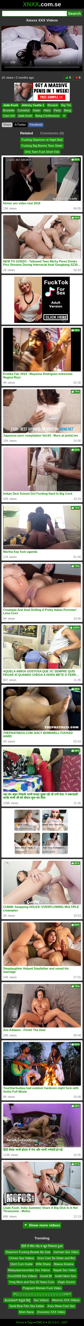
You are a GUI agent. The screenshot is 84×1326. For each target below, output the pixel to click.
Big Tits (66, 105)
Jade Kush (10, 105)
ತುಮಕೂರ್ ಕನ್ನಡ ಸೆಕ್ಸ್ (17, 1300)
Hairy (47, 110)
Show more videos (42, 1225)
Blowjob (53, 105)
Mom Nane (26, 1312)
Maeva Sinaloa (63, 1264)
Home (20, 1322)
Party (57, 110)
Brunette (8, 110)
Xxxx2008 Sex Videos (22, 1276)
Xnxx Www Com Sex (61, 1306)
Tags (30, 1322)
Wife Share (43, 1264)
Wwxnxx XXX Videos (66, 1300)
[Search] (34, 13)
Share (7, 124)
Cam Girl (9, 115)
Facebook (35, 124)
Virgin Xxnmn (66, 1282)
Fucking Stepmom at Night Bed (41, 139)
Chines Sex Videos (21, 1258)
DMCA (40, 1322)
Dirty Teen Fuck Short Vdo (42, 151)
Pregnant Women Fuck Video (42, 1288)
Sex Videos (41, 1300)
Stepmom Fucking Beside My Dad (28, 1252)
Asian (36, 110)
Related (26, 133)
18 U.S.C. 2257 (58, 1322)
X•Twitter (20, 124)
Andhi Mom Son (65, 1276)
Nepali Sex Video (64, 1270)
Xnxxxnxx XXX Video (51, 1312)
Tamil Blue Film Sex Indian (26, 1306)
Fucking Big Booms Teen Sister (42, 145)
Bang (67, 110)
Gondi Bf (46, 1276)
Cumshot (23, 110)
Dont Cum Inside (22, 1264)
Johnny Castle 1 (32, 105)
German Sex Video (65, 1252)
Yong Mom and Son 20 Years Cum (31, 1282)
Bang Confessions (48, 115)
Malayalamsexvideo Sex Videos (29, 1270)
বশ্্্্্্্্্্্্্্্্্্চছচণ (42, 1294)
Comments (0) (52, 133)
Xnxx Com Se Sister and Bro (56, 1258)
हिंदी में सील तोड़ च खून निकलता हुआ (41, 1246)
